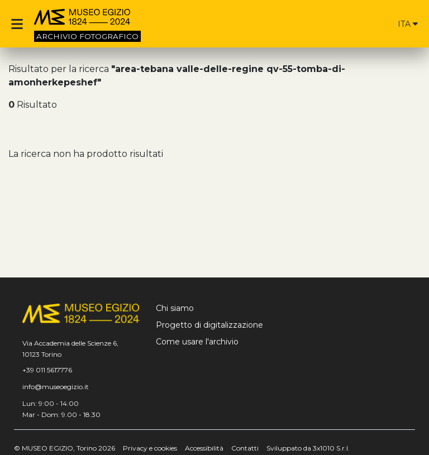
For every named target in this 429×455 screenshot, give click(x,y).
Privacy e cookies (150, 448)
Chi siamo (175, 308)
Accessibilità (204, 448)
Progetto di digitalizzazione (209, 325)
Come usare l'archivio (197, 342)
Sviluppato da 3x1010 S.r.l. (308, 448)
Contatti (245, 448)
